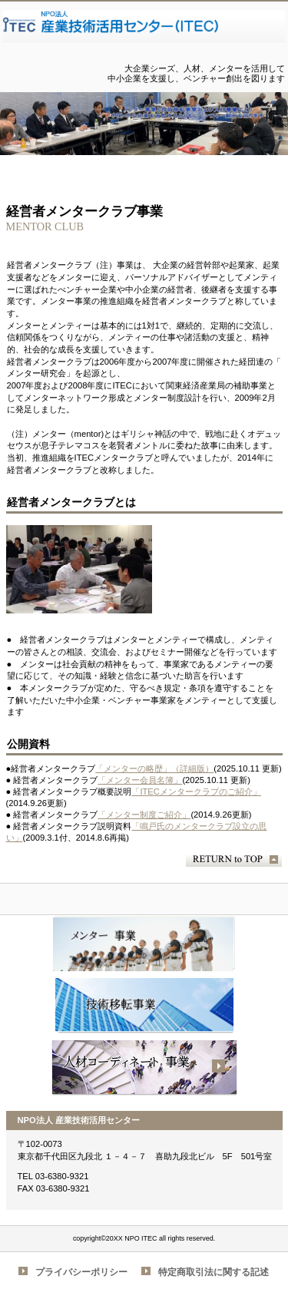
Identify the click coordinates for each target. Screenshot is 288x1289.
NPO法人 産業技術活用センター (144, 33)
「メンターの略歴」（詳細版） (154, 768)
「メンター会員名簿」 (140, 780)
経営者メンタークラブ (144, 943)
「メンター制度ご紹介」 (144, 814)
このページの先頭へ (234, 859)
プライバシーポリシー (81, 1272)
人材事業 (144, 1068)
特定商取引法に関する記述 (213, 1272)
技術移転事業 (144, 1005)
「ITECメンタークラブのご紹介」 (195, 791)
